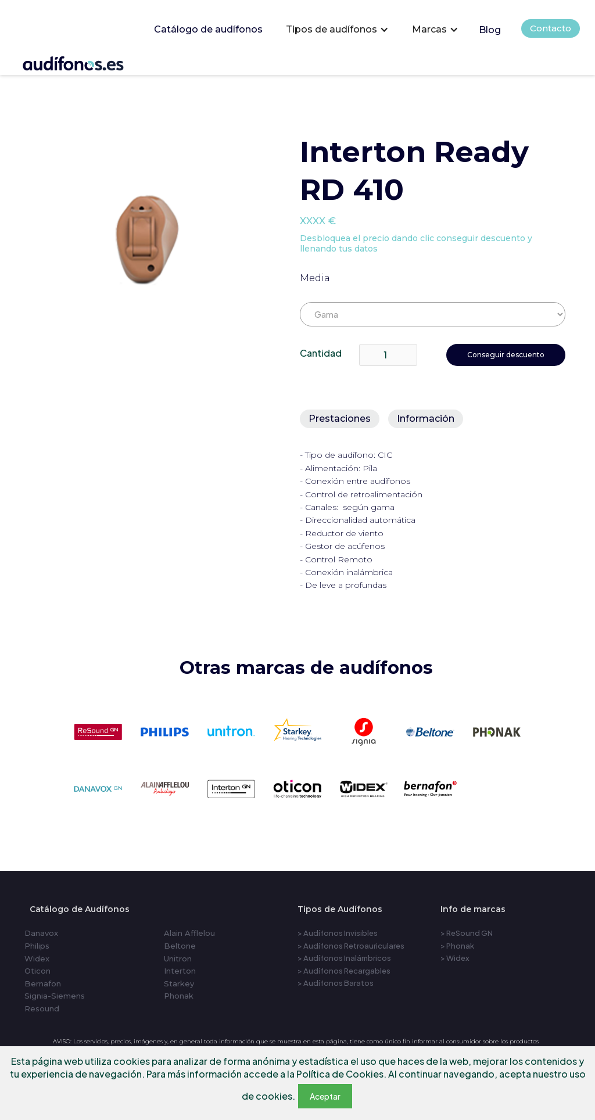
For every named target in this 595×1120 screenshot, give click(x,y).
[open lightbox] (147, 239)
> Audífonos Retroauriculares (351, 945)
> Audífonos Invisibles (338, 933)
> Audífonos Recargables (344, 970)
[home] (89, 61)
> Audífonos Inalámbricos (344, 958)
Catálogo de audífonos (208, 29)
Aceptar (325, 1096)
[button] (337, 30)
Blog (490, 29)
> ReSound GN (466, 933)
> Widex (454, 958)
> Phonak (457, 945)
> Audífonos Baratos (336, 983)
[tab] (339, 419)
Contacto (550, 28)
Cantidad (321, 353)
